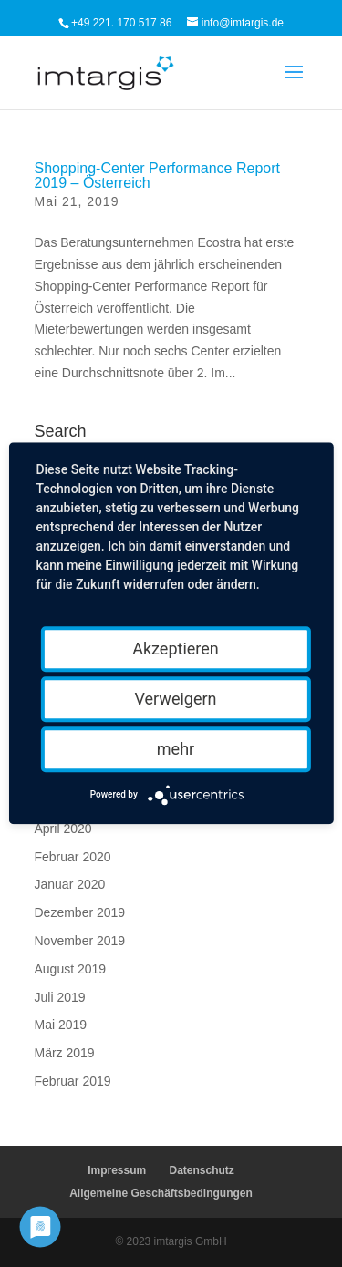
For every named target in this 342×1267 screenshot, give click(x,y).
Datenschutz (202, 1170)
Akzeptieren (175, 648)
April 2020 (63, 828)
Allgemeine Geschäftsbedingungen (161, 1193)
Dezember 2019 (80, 912)
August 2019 (71, 969)
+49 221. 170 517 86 (121, 22)
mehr (175, 748)
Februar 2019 (73, 1081)
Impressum (117, 1170)
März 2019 (65, 1053)
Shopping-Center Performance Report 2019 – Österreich (157, 175)
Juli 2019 (60, 997)
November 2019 (80, 940)
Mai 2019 (61, 1024)
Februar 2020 (73, 857)
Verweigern (175, 698)
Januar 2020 (70, 884)
